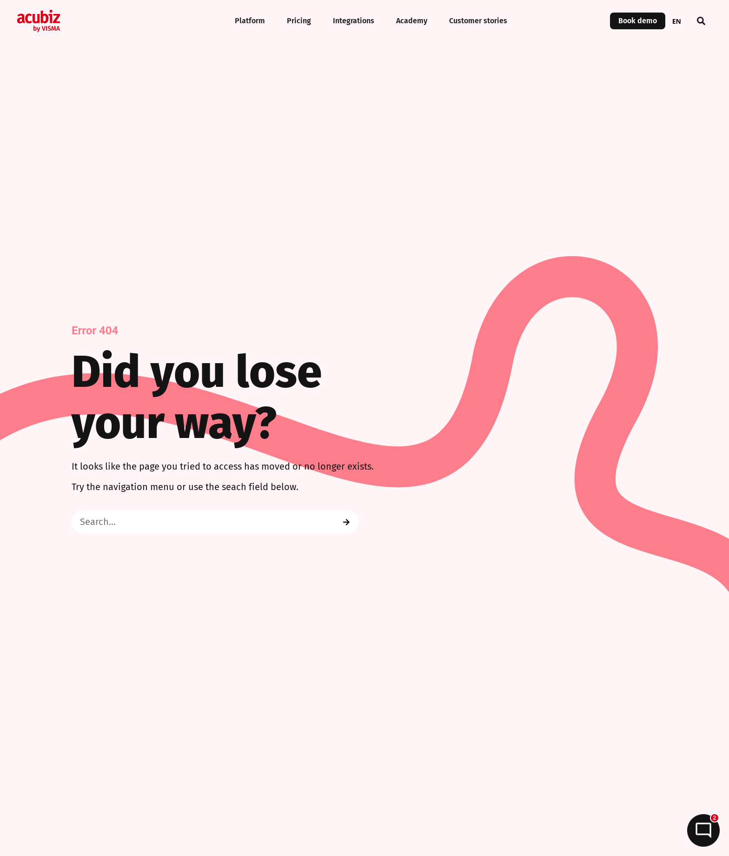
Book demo (637, 21)
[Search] (346, 522)
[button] (701, 21)
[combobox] (676, 21)
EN (676, 21)
